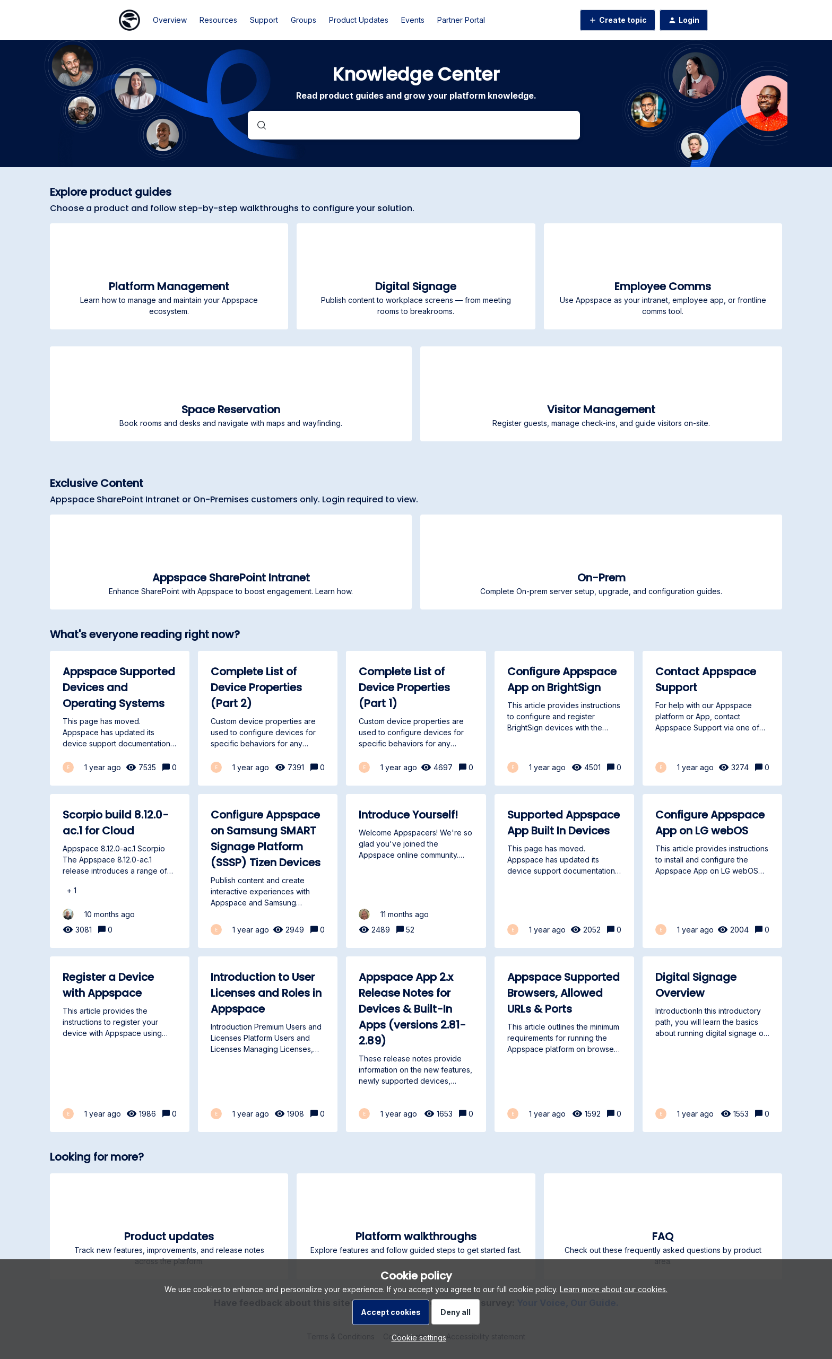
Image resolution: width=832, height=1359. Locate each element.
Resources (218, 19)
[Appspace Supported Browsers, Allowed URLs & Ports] (564, 1044)
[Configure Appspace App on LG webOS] (712, 871)
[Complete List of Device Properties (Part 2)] (267, 718)
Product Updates (358, 19)
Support (264, 19)
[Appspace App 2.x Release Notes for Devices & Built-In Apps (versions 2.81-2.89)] (416, 1044)
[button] (416, 1337)
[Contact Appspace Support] (712, 718)
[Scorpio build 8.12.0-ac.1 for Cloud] (119, 871)
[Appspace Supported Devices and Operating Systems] (119, 718)
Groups (303, 19)
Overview (170, 19)
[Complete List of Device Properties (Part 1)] (416, 718)
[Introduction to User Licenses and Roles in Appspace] (267, 1044)
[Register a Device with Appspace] (119, 1044)
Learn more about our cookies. (614, 1289)
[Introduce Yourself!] (416, 871)
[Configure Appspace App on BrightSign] (564, 718)
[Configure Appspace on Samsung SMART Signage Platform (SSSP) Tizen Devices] (267, 871)
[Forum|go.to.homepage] (129, 20)
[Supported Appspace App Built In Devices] (564, 871)
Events (412, 19)
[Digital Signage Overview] (712, 1044)
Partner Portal (461, 19)
